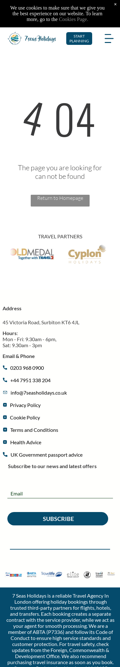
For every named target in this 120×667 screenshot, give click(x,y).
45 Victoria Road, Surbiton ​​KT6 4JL (41, 322)
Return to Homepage (60, 198)
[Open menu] (109, 27)
